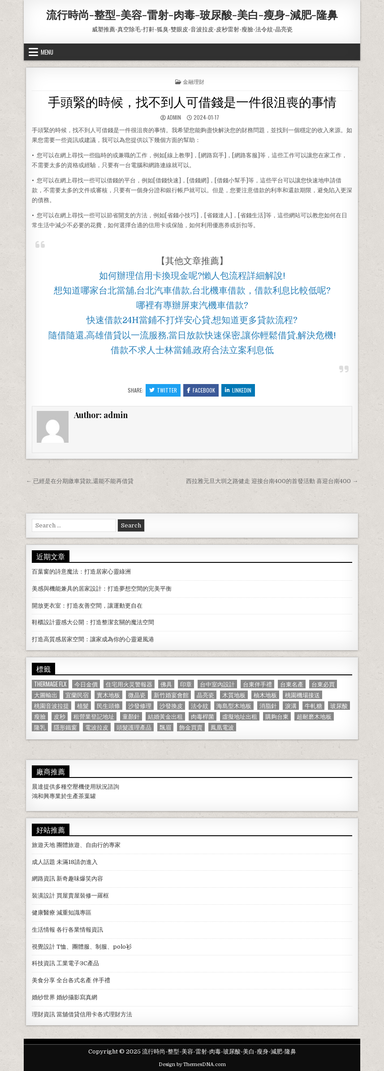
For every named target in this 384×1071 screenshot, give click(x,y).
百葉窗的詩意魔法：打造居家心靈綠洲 (81, 571)
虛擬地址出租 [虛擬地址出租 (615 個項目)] (239, 716)
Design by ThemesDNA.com (192, 1064)
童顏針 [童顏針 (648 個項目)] (131, 716)
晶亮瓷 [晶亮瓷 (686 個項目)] (205, 695)
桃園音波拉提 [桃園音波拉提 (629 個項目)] (51, 705)
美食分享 (43, 980)
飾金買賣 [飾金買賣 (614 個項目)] (191, 727)
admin (174, 117)
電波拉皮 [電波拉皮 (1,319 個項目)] (96, 727)
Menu (47, 52)
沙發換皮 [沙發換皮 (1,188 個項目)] (171, 705)
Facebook (201, 390)
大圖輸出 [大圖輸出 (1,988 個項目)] (45, 695)
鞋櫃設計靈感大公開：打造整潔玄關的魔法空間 (93, 622)
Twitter (163, 390)
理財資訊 (43, 1014)
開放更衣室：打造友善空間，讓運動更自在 (87, 605)
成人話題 (43, 862)
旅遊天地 (43, 845)
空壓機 (75, 786)
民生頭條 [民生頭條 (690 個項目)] (108, 705)
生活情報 (43, 929)
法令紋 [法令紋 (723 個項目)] (199, 705)
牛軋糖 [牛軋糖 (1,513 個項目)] (313, 705)
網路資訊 (43, 878)
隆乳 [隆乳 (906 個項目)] (40, 727)
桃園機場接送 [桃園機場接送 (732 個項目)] (302, 695)
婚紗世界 (43, 997)
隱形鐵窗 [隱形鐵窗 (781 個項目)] (65, 727)
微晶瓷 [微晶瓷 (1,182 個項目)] (137, 695)
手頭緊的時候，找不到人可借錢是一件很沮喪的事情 (192, 101)
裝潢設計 (43, 895)
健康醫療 (43, 912)
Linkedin (238, 390)
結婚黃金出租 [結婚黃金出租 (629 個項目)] (165, 716)
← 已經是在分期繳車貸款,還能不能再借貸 (80, 481)
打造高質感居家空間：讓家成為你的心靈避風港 (93, 639)
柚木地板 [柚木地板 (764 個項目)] (265, 695)
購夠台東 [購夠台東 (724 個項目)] (277, 716)
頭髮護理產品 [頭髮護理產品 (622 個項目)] (133, 727)
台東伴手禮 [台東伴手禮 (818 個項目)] (257, 684)
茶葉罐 (87, 796)
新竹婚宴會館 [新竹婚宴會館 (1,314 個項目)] (171, 695)
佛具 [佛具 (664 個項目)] (166, 684)
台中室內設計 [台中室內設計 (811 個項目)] (217, 684)
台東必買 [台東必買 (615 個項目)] (323, 684)
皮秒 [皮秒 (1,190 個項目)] (59, 716)
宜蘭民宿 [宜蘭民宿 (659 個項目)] (77, 695)
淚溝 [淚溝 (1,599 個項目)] (291, 705)
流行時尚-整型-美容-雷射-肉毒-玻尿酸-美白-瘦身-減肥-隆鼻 (192, 14)
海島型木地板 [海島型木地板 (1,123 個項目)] (233, 705)
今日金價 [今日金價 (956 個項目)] (86, 684)
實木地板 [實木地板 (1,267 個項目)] (108, 695)
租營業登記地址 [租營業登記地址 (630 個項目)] (93, 716)
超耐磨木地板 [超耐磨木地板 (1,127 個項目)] (314, 716)
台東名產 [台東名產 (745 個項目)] (291, 684)
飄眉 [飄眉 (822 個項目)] (165, 727)
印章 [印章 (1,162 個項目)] (186, 684)
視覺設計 (43, 946)
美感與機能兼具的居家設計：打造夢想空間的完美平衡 (102, 588)
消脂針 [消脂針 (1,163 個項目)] (268, 705)
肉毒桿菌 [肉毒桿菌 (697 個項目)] (202, 716)
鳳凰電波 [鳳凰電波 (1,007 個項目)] (222, 727)
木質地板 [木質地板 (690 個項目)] (234, 695)
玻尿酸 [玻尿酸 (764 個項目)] (339, 705)
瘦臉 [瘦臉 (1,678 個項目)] (40, 716)
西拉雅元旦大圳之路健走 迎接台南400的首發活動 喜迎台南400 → (272, 481)
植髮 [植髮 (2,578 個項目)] (83, 705)
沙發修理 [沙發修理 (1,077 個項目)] (139, 705)
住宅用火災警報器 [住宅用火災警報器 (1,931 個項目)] (129, 684)
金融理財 (193, 81)
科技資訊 (43, 963)
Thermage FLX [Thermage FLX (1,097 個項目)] (50, 684)
